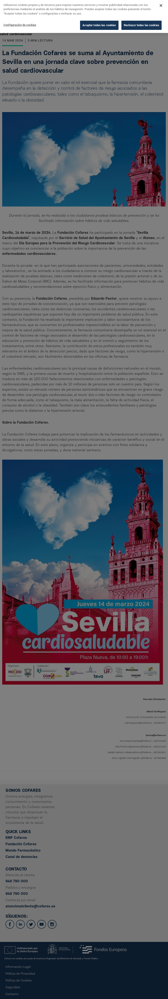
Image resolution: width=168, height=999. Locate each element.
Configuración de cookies (20, 17)
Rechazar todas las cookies (141, 17)
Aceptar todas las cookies (99, 17)
